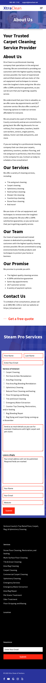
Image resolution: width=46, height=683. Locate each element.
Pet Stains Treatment (12, 595)
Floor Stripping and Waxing (17, 395)
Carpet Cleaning (13, 372)
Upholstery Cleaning (14, 387)
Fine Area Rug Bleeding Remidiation (21, 383)
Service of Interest (11, 369)
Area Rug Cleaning (13, 380)
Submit (9, 510)
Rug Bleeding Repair (14, 413)
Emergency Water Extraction (18, 402)
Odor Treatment (10, 599)
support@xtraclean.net (30, 2)
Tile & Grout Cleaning (12, 562)
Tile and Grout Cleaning (16, 399)
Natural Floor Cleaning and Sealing (20, 391)
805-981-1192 (14, 2)
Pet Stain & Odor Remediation (18, 376)
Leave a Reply (9, 455)
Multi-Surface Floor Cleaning (15, 557)
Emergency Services (11, 582)
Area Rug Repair (10, 591)
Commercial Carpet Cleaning (15, 574)
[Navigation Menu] (41, 8)
